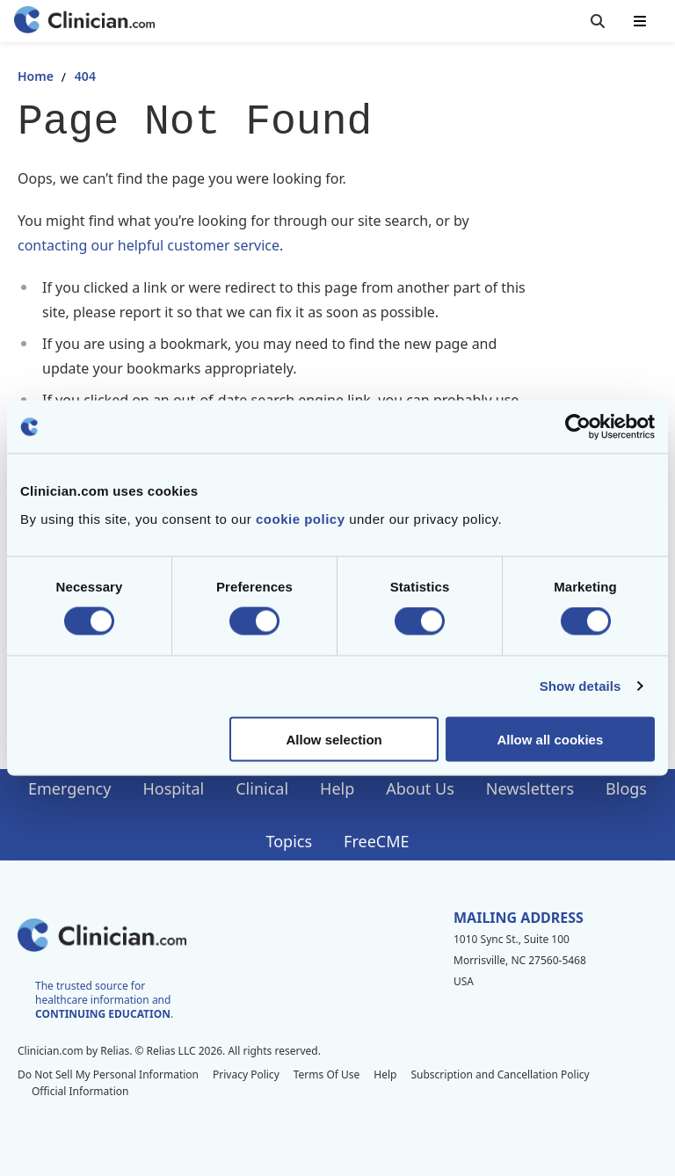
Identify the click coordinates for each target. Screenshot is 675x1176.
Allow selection (334, 738)
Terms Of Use (327, 1074)
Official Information (80, 1091)
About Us (420, 788)
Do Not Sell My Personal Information (108, 1074)
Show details (580, 686)
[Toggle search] (598, 21)
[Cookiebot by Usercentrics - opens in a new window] (578, 427)
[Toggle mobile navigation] (640, 21)
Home (36, 76)
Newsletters (530, 788)
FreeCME (376, 841)
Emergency (69, 788)
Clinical (262, 788)
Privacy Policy (246, 1074)
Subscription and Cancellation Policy (499, 1074)
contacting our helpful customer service (148, 245)
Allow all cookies (550, 738)
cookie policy (300, 518)
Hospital (173, 788)
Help (337, 788)
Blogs (626, 788)
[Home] (84, 21)
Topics (288, 841)
